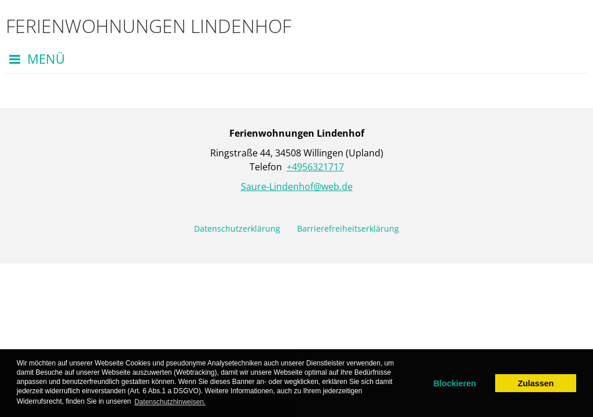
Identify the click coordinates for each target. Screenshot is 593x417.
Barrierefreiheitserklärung (348, 228)
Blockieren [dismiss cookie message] (454, 383)
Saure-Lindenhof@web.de (297, 186)
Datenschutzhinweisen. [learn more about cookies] (170, 402)
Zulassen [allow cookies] (536, 383)
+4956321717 (315, 166)
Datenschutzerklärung (237, 228)
